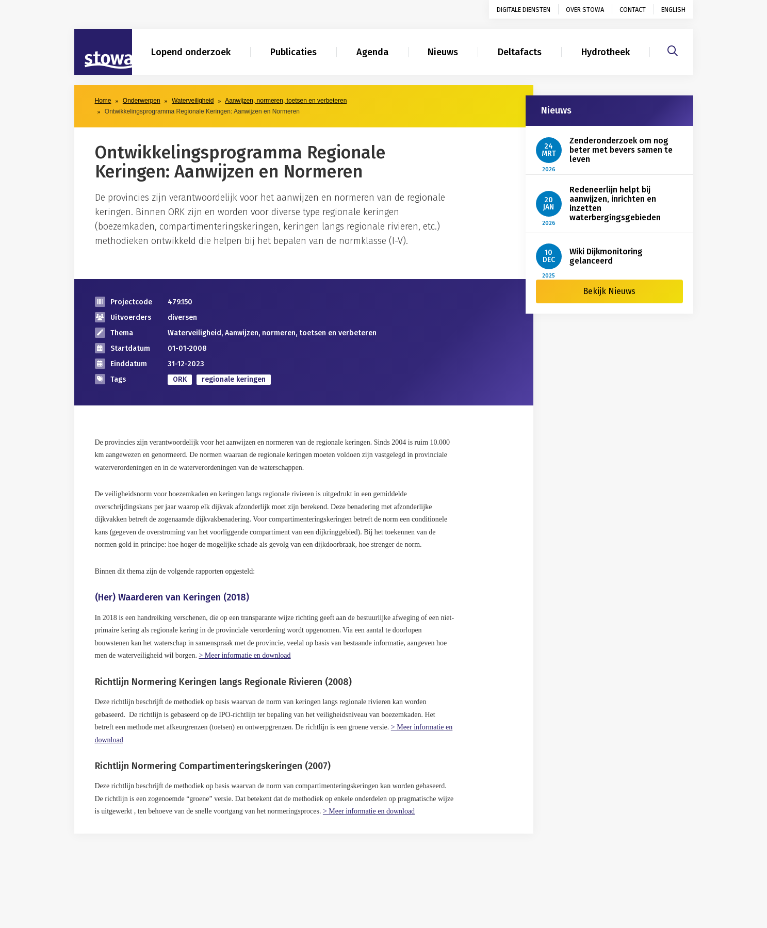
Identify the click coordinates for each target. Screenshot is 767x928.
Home (103, 100)
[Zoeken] (672, 49)
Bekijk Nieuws (609, 291)
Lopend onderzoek (191, 52)
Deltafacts (520, 52)
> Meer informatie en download (244, 655)
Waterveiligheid (193, 100)
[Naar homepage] (103, 52)
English (673, 9)
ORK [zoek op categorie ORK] (180, 379)
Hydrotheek (605, 52)
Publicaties (293, 52)
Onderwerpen (141, 100)
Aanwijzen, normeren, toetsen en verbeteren (286, 100)
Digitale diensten (523, 9)
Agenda (372, 52)
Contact (632, 9)
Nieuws (443, 52)
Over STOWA (585, 9)
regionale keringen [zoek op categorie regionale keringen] (234, 379)
